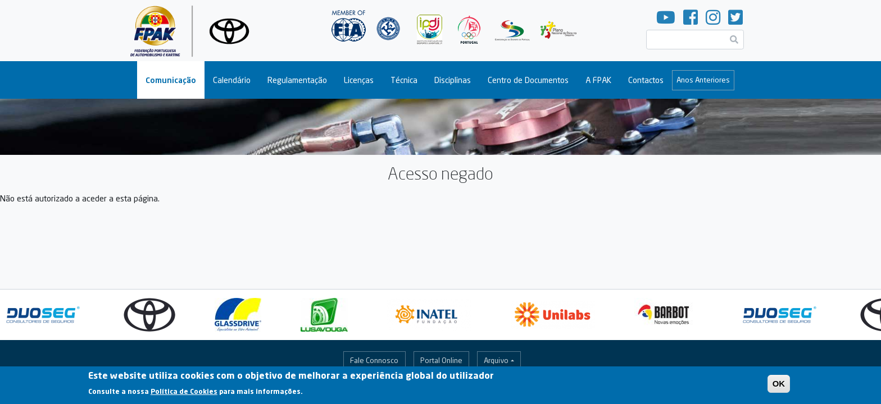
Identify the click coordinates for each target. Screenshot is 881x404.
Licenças (359, 80)
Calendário (232, 80)
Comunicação (171, 80)
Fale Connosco (374, 360)
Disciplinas (452, 80)
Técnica (403, 80)
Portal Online (441, 360)
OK (779, 386)
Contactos (646, 80)
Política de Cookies (184, 394)
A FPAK (598, 80)
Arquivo (496, 360)
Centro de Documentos (528, 80)
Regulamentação (297, 80)
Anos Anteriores (703, 79)
